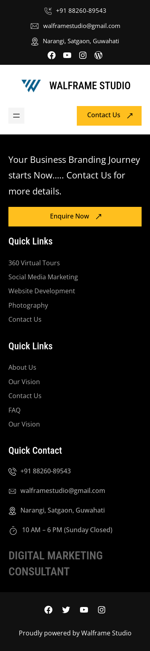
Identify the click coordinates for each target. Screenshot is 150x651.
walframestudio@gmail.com (81, 26)
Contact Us (103, 115)
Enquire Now (69, 216)
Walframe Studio (89, 86)
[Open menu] (16, 116)
